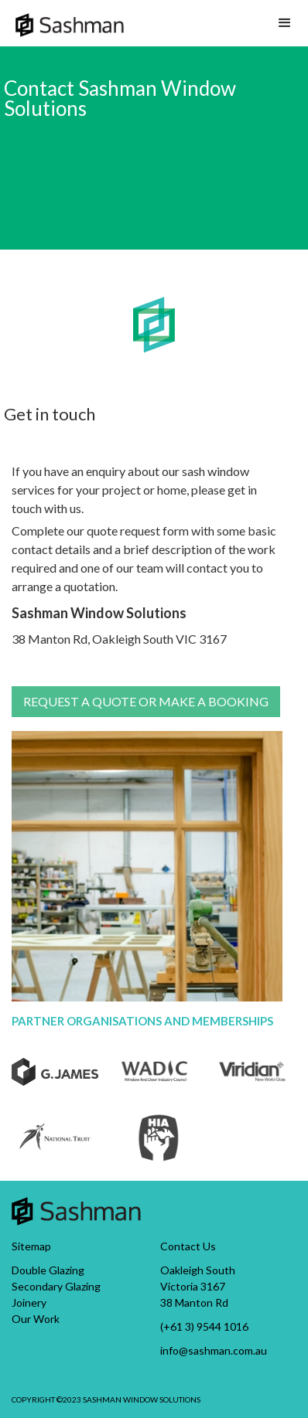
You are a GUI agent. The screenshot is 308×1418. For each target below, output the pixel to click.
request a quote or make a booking (146, 701)
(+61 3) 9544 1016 (204, 1326)
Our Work (36, 1318)
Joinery (29, 1302)
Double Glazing (48, 1270)
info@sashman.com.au (213, 1350)
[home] (69, 18)
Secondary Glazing (56, 1286)
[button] (285, 23)
